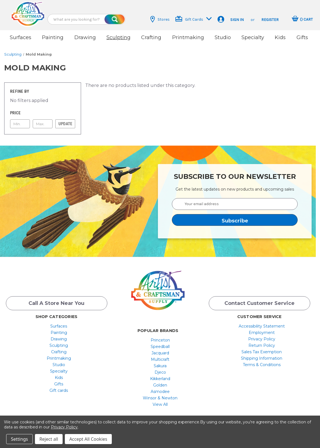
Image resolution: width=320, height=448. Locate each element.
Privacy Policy (261, 339)
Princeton (160, 340)
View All (160, 404)
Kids (280, 37)
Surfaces (20, 37)
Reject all (48, 439)
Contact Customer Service (259, 303)
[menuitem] (59, 326)
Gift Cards (193, 19)
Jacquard (160, 352)
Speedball (160, 346)
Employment (262, 332)
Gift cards (58, 390)
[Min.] (20, 123)
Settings (19, 439)
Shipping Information (261, 358)
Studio (223, 37)
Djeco (160, 372)
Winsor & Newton (160, 397)
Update (65, 123)
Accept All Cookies (88, 439)
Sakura (160, 365)
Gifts (302, 37)
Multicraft (160, 359)
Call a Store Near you (56, 303)
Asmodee (160, 391)
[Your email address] (235, 204)
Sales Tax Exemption (261, 351)
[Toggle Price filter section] (42, 113)
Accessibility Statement (262, 326)
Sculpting (118, 37)
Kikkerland (160, 378)
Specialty (252, 37)
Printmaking (188, 37)
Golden (160, 385)
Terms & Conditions (262, 364)
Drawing (85, 37)
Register (270, 19)
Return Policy (261, 345)
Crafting (151, 37)
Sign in (237, 19)
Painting (52, 37)
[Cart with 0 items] (302, 19)
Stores (160, 19)
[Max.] (43, 123)
